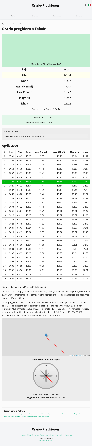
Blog (29, 435)
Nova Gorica (66, 414)
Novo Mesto (37, 414)
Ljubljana (7, 414)
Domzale (58, 414)
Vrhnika (22, 416)
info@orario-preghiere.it (46, 440)
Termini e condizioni (47, 435)
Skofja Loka (77, 414)
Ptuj (42, 414)
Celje (21, 414)
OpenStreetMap (79, 355)
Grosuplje (46, 416)
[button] (46, 335)
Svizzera (35, 16)
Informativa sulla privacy (63, 435)
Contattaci (35, 435)
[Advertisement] (47, 48)
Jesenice (52, 414)
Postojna (17, 416)
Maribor (12, 414)
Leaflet (71, 355)
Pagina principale (7, 24)
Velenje (30, 414)
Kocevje (40, 416)
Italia (13, 16)
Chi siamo (23, 435)
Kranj (17, 414)
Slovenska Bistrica (31, 416)
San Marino (57, 16)
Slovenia (79, 16)
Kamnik (47, 414)
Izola (71, 414)
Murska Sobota (9, 416)
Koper (25, 414)
